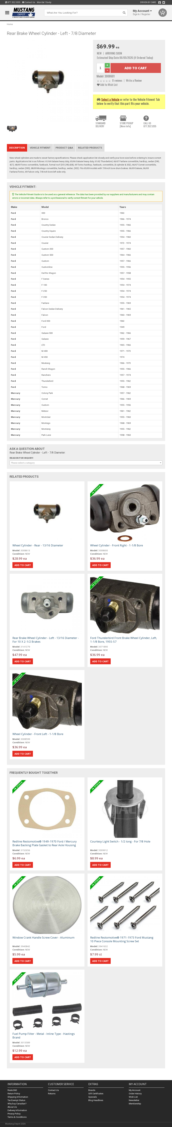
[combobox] (86, 462)
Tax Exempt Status (16, 1100)
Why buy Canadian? (17, 1103)
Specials (92, 1097)
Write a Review (134, 80)
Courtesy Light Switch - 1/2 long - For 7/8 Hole (120, 841)
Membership (135, 1103)
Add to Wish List (107, 84)
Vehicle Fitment (40, 147)
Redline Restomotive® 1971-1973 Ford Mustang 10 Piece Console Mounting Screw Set (121, 939)
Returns (51, 1093)
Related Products (90, 147)
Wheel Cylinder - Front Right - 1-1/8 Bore (116, 545)
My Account (134, 1090)
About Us (12, 1107)
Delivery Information (17, 1110)
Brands (91, 1090)
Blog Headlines (95, 1100)
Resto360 (12, 1090)
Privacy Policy (14, 1113)
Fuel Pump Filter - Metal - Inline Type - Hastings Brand (43, 1035)
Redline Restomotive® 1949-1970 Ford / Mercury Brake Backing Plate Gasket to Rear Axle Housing (44, 843)
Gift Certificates (95, 1093)
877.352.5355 (12, 2)
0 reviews (117, 80)
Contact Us (28, 2)
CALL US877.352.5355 (149, 124)
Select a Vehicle (110, 99)
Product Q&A (64, 147)
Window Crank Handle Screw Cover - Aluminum (43, 937)
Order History (135, 1093)
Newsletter (134, 1100)
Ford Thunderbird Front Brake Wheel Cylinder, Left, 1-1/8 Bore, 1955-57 (123, 639)
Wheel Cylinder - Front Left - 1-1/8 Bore (37, 734)
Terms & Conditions (17, 1117)
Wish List (133, 1097)
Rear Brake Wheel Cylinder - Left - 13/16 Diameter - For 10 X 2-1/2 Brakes (45, 639)
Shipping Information (18, 1097)
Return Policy (14, 1093)
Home (10, 24)
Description (17, 147)
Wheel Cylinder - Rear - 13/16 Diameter (37, 545)
